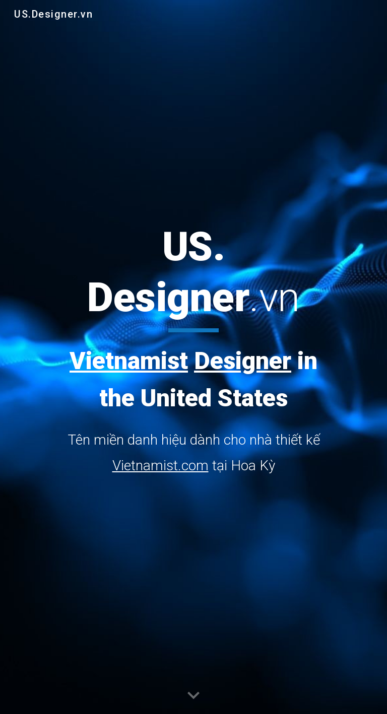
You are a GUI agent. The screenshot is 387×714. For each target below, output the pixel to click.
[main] (193, 350)
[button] (193, 696)
